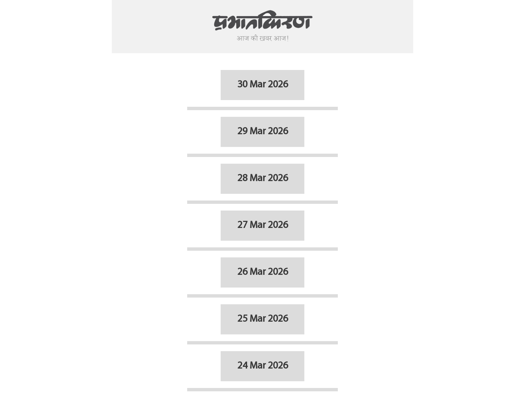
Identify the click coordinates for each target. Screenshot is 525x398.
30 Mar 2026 (262, 85)
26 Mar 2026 (262, 272)
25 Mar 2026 (262, 319)
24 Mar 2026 (262, 366)
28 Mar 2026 (262, 178)
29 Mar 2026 (262, 132)
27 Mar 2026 (262, 225)
